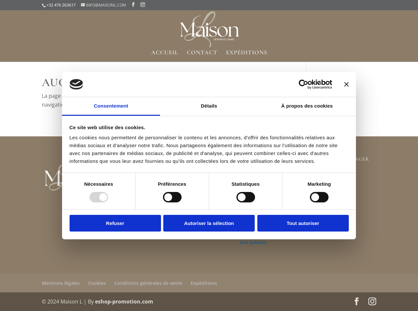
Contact (202, 53)
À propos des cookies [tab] (307, 106)
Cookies (97, 283)
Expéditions (246, 53)
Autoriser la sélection (209, 223)
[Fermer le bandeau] (346, 84)
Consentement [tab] (111, 106)
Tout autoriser (303, 223)
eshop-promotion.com (124, 301)
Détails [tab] (209, 106)
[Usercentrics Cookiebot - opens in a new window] (303, 84)
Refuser (115, 223)
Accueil (164, 53)
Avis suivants (253, 242)
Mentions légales (61, 283)
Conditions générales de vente (148, 283)
